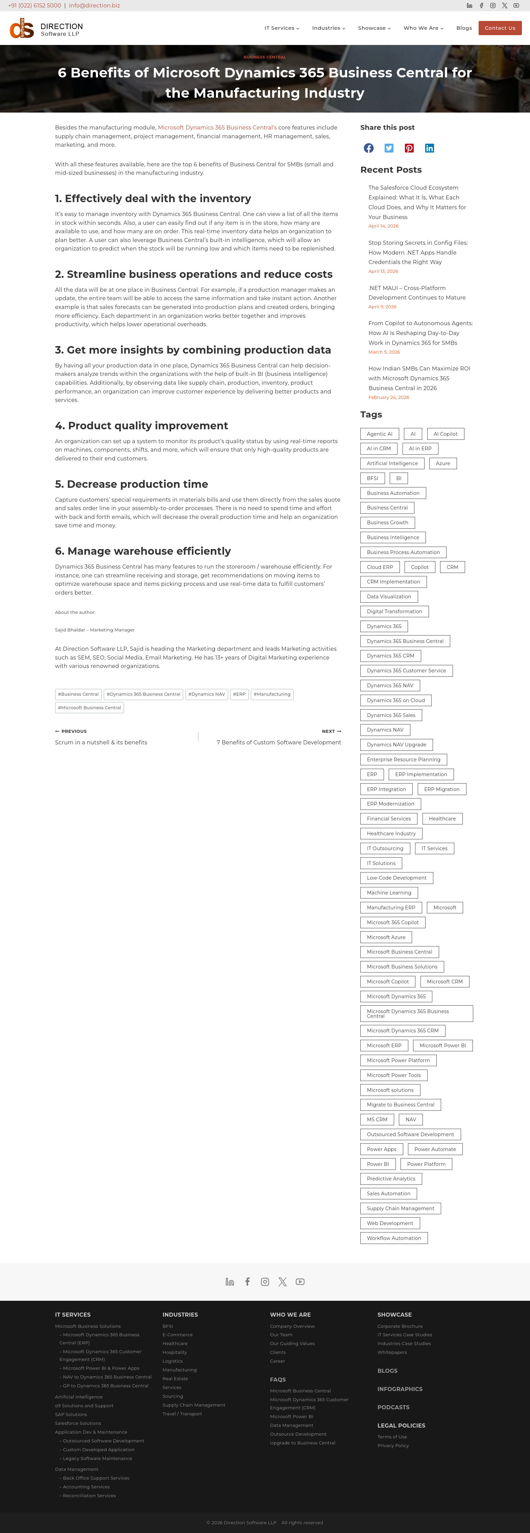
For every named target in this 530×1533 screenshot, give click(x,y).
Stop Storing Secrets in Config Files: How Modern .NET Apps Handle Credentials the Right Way (418, 253)
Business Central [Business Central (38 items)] (387, 508)
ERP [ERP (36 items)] (372, 774)
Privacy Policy (393, 1445)
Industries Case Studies (404, 1343)
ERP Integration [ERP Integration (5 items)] (386, 789)
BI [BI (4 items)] (399, 478)
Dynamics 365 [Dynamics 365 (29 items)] (384, 626)
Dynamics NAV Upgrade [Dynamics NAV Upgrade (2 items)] (397, 745)
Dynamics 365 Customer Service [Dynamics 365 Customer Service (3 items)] (406, 671)
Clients (278, 1352)
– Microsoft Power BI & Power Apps (99, 1368)
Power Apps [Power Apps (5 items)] (381, 1149)
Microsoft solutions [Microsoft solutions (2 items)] (390, 1090)
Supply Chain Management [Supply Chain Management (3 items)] (401, 1208)
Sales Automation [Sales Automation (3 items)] (389, 1194)
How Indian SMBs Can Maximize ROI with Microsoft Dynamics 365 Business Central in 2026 (419, 378)
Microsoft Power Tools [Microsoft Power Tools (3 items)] (394, 1075)
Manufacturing (272, 694)
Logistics (173, 1361)
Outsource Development (298, 1434)
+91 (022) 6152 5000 (34, 5)
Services (172, 1387)
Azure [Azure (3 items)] (443, 463)
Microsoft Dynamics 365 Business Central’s (217, 127)
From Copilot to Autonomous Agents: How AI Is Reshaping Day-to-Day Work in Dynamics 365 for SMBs (420, 333)
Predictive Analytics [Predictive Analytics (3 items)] (391, 1179)
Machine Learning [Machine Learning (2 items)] (389, 893)
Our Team (281, 1334)
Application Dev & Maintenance (91, 1432)
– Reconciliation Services (87, 1495)
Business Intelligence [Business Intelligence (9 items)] (393, 537)
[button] (368, 148)
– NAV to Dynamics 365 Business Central (105, 1377)
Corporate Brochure (400, 1326)
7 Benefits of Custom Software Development (273, 736)
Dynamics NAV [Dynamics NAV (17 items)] (385, 730)
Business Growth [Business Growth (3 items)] (388, 523)
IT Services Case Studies (405, 1334)
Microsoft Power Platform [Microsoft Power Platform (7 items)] (398, 1060)
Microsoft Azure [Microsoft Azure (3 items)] (386, 937)
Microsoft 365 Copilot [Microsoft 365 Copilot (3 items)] (393, 922)
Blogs (464, 28)
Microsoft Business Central (89, 707)
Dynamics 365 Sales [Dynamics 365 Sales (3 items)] (391, 715)
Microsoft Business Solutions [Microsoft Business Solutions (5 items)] (402, 967)
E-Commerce (178, 1334)
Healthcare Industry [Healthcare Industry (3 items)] (391, 834)
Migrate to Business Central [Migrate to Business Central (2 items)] (401, 1105)
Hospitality (175, 1352)
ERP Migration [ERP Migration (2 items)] (442, 789)
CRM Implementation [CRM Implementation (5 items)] (393, 582)
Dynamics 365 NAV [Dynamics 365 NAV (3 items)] (390, 685)
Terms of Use (392, 1436)
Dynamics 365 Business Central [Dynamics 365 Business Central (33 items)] (405, 641)
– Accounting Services (84, 1486)
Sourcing (173, 1396)
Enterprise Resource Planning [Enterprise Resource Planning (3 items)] (404, 760)
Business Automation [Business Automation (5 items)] (393, 493)
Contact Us (500, 28)
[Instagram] (493, 5)
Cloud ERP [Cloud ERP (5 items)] (380, 567)
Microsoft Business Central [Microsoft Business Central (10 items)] (399, 952)
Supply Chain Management (194, 1405)
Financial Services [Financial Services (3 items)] (389, 819)
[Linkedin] (469, 5)
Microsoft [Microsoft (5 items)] (444, 908)
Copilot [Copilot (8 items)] (420, 567)
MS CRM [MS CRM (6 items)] (377, 1120)
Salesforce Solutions (78, 1423)
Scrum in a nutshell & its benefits (124, 736)
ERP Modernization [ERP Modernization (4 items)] (391, 804)
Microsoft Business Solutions (88, 1326)
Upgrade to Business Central (302, 1442)
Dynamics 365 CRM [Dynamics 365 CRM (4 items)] (390, 656)
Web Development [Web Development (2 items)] (390, 1223)
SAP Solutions (71, 1414)
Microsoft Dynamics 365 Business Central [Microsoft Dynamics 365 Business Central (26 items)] (408, 1013)
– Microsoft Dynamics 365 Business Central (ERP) (99, 1338)
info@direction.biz (94, 5)
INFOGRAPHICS (400, 1389)
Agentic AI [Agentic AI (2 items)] (380, 434)
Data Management (76, 1469)
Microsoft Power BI (291, 1416)
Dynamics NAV (206, 694)
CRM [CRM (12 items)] (452, 567)
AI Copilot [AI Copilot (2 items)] (446, 434)
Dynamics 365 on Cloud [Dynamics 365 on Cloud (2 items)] (396, 700)
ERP (239, 694)
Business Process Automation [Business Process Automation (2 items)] (403, 552)
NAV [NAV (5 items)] (411, 1120)
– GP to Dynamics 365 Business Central (104, 1385)
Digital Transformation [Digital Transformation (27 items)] (395, 611)
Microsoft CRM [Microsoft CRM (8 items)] (445, 982)
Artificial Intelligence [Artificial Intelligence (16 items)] (392, 463)
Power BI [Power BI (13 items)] (378, 1164)
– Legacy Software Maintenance (95, 1458)
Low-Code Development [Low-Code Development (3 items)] (397, 878)
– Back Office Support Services (94, 1478)
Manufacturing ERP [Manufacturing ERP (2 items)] (391, 908)
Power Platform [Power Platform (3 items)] (426, 1164)
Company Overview (292, 1326)
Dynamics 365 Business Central (143, 694)
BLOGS (387, 1371)
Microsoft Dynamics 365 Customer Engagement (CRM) (309, 1403)
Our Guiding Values (292, 1343)
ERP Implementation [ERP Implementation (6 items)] (421, 774)
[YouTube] (516, 5)
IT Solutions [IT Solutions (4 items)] (381, 863)
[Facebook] (481, 5)
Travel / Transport (182, 1413)
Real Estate (175, 1378)
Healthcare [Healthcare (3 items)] (442, 819)
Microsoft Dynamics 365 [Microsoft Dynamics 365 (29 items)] (396, 996)
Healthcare (175, 1343)
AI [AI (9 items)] (413, 434)
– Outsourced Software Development (101, 1440)
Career (277, 1361)
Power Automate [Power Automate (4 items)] (435, 1149)
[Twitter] (504, 5)
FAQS (278, 1379)
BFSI (168, 1326)
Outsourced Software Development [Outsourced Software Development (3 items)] (410, 1134)
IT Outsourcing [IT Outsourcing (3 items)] (385, 848)
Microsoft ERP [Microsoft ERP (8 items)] (384, 1046)
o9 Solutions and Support (84, 1405)
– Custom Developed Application (97, 1449)
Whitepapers (392, 1352)
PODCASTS (394, 1407)
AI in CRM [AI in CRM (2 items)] (379, 449)
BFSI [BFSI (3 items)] (373, 478)
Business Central (265, 57)
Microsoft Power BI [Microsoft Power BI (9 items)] (443, 1046)
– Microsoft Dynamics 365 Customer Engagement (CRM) (100, 1355)
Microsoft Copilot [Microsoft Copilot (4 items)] (388, 982)
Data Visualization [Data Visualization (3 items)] (389, 597)
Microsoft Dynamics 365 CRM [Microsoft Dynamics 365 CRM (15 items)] (403, 1031)
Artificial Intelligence (79, 1396)
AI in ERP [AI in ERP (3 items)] (420, 449)
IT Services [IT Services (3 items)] (434, 848)
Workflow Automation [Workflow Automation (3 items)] (394, 1238)
